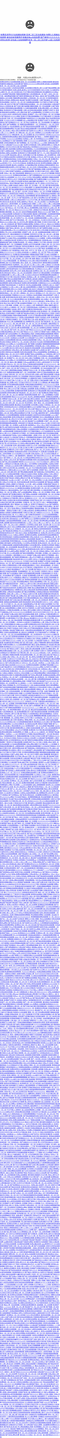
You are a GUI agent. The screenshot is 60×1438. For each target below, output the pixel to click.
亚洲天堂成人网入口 (46, 1116)
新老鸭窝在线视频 (42, 590)
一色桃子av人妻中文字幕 (26, 583)
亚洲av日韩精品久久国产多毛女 (45, 388)
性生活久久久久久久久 (14, 561)
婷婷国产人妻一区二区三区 (29, 551)
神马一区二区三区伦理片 (47, 945)
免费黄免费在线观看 (36, 1347)
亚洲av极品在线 (27, 271)
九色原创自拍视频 (17, 88)
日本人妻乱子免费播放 (32, 358)
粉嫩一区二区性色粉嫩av (44, 443)
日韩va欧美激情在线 (7, 216)
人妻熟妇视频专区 (37, 325)
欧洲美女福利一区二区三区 (40, 488)
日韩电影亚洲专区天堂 (29, 892)
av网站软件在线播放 (14, 592)
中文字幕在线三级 (16, 988)
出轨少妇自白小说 (35, 1382)
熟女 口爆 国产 (24, 902)
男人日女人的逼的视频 (13, 232)
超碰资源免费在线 (25, 366)
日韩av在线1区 (34, 537)
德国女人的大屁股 (6, 98)
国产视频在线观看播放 (13, 707)
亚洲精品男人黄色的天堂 (50, 376)
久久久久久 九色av (13, 1146)
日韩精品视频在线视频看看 (44, 334)
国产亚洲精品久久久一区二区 (15, 122)
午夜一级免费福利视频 (8, 96)
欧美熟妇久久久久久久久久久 (42, 147)
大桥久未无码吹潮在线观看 (32, 110)
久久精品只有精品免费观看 (33, 888)
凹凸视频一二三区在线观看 (22, 785)
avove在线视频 (53, 969)
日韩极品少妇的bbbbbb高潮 (47, 1416)
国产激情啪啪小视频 (20, 141)
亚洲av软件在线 (38, 846)
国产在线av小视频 (15, 1276)
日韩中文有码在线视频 (23, 1260)
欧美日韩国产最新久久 (29, 1201)
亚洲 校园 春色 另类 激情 (34, 527)
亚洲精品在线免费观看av (24, 149)
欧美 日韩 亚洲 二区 (7, 378)
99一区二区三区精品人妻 (26, 961)
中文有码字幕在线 (40, 1118)
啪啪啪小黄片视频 (34, 222)
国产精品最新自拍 (25, 831)
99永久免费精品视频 (25, 435)
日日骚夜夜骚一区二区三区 (17, 421)
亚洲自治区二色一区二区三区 (20, 301)
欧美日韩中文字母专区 (24, 957)
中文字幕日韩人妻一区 (24, 653)
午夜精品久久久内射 (35, 852)
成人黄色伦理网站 (19, 1333)
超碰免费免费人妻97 (7, 504)
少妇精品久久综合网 (17, 338)
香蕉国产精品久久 (53, 650)
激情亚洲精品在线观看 (50, 262)
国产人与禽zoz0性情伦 (26, 510)
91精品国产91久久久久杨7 (14, 145)
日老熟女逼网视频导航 (11, 689)
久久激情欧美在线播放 (40, 187)
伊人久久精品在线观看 (47, 801)
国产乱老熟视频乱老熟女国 (40, 1108)
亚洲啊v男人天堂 (13, 449)
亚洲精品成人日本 (49, 900)
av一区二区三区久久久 (47, 1191)
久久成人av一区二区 (22, 380)
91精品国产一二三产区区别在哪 (47, 870)
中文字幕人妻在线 (45, 242)
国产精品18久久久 (37, 1370)
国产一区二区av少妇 (11, 525)
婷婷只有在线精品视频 (50, 433)
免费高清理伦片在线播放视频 (20, 1069)
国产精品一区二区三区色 (27, 167)
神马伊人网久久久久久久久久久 (13, 701)
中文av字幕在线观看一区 (10, 260)
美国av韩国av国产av (40, 862)
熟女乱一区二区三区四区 (37, 201)
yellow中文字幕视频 (48, 173)
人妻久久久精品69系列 (18, 199)
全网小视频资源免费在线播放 (33, 291)
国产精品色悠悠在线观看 (31, 126)
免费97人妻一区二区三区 (40, 811)
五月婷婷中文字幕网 (17, 1101)
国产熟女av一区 (10, 208)
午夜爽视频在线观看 (48, 1162)
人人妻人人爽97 (47, 1390)
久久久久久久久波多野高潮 (37, 141)
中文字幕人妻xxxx (23, 208)
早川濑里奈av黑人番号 (52, 1370)
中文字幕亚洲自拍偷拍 (39, 468)
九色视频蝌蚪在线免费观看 (26, 843)
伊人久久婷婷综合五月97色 (22, 230)
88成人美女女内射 (28, 1288)
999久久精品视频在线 (46, 417)
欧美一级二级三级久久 (43, 791)
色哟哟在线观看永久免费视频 (28, 1067)
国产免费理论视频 (40, 179)
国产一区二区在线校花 (8, 1207)
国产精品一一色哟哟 (42, 136)
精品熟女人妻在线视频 (27, 539)
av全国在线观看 (8, 431)
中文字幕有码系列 (42, 1303)
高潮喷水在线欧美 (8, 1262)
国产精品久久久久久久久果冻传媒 (24, 1372)
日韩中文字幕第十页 (46, 980)
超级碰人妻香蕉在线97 (46, 279)
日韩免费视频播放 (29, 1114)
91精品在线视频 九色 (47, 1014)
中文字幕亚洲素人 (25, 760)
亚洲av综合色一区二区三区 (47, 543)
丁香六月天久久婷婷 (39, 760)
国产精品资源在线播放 (43, 941)
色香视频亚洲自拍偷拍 (34, 437)
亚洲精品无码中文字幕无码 (41, 336)
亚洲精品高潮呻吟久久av (49, 772)
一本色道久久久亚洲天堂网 (13, 466)
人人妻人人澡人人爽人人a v (35, 522)
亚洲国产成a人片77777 (46, 1278)
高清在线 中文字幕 (14, 439)
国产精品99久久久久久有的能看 (16, 1360)
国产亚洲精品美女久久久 (30, 864)
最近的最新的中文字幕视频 (19, 234)
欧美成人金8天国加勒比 (44, 1083)
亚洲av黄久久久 (20, 1262)
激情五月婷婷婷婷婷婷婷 (42, 529)
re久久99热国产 (23, 506)
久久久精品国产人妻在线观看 (32, 750)
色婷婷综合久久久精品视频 (35, 118)
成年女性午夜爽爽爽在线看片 (12, 1410)
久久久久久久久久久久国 (51, 175)
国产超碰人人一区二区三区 (13, 457)
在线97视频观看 (49, 691)
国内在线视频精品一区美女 (48, 713)
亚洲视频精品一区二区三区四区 (29, 571)
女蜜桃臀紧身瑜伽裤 (44, 679)
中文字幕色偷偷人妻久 (16, 262)
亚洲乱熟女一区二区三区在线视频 (21, 671)
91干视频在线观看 (52, 695)
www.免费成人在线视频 (37, 1004)
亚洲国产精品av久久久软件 (45, 407)
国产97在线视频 (32, 470)
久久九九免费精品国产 (37, 906)
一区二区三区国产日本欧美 (14, 919)
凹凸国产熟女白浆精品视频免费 (25, 128)
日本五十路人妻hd (44, 1201)
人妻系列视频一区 (14, 204)
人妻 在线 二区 (15, 1020)
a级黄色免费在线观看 (20, 1156)
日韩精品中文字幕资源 (8, 653)
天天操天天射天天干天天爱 (27, 382)
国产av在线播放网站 (35, 112)
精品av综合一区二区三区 (46, 978)
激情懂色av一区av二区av (36, 425)
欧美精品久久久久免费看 (44, 139)
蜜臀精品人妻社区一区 (14, 1006)
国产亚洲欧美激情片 (15, 494)
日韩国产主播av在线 (34, 555)
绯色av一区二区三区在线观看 (22, 273)
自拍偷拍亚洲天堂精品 (11, 642)
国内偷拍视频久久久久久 (13, 870)
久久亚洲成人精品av (17, 1368)
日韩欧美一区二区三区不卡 (32, 502)
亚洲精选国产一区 (31, 726)
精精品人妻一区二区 (43, 689)
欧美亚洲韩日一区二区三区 (35, 1333)
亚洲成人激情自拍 (50, 628)
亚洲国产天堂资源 (44, 561)
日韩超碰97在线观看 (46, 884)
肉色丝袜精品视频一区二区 (29, 655)
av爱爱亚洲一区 (9, 1319)
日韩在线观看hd (9, 1158)
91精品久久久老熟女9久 (36, 1217)
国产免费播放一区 (13, 124)
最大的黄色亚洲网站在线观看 (12, 516)
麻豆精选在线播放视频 (35, 789)
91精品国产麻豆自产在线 (31, 758)
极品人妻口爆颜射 (16, 362)
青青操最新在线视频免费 (42, 1386)
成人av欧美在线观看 (14, 1201)
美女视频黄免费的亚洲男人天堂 (27, 1028)
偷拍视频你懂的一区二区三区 (20, 709)
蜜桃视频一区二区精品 (11, 718)
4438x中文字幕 (10, 1179)
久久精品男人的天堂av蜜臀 (39, 563)
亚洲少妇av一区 (10, 1266)
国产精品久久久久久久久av (34, 636)
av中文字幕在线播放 (7, 730)
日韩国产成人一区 (45, 470)
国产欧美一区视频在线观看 (26, 1380)
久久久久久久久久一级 (51, 364)
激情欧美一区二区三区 (51, 1195)
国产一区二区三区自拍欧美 (47, 531)
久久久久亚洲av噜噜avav (18, 1209)
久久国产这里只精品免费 (43, 608)
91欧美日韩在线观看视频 (24, 1197)
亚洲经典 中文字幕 (35, 730)
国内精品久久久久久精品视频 (22, 187)
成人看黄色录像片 (14, 1343)
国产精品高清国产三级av (41, 998)
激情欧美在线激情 (26, 415)
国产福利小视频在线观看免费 (23, 1024)
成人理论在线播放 (13, 1366)
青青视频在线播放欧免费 (31, 620)
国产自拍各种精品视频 (8, 687)
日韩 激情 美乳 (12, 472)
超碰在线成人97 (17, 1114)
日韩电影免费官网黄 (50, 935)
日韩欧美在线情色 (34, 514)
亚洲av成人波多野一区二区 (40, 1185)
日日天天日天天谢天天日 (41, 612)
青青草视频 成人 (15, 541)
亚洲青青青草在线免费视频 (47, 535)
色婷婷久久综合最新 (20, 1012)
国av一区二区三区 (22, 766)
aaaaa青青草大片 (47, 1244)
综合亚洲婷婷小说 (16, 126)
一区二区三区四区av (38, 1362)
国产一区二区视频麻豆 (14, 244)
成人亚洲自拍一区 (41, 677)
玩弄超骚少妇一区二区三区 (26, 1213)
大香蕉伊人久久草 (52, 216)
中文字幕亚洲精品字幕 (37, 585)
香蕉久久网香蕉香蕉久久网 (11, 565)
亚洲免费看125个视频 (20, 732)
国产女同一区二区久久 (18, 329)
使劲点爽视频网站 (42, 896)
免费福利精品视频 (13, 372)
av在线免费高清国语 (28, 1150)
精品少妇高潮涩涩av (47, 1132)
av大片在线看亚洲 (46, 431)
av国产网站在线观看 (46, 374)
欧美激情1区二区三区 (46, 864)
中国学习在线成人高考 (42, 317)
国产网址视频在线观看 (25, 472)
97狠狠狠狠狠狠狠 (53, 996)
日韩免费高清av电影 (36, 577)
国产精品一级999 (38, 96)
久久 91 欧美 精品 (6, 697)
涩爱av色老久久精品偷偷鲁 (39, 380)
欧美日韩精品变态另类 (33, 189)
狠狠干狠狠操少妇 (52, 1280)
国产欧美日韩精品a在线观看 (39, 161)
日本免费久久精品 (37, 405)
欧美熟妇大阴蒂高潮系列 (46, 165)
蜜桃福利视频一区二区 (42, 508)
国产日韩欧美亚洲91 (52, 587)
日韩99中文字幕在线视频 (41, 273)
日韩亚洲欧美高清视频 (25, 179)
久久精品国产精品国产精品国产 (31, 1240)
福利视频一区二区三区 (22, 325)
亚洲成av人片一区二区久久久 (46, 293)
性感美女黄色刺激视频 (29, 283)
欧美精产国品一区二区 (36, 1406)
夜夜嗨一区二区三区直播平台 (42, 953)
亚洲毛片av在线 (7, 787)
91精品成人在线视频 (27, 388)
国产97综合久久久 (23, 368)
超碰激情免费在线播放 (10, 136)
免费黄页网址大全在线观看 (32, 476)
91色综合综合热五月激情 (8, 961)
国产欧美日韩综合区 (27, 795)
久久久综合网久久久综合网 (14, 411)
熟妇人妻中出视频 (29, 610)
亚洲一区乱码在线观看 (8, 774)
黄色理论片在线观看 (37, 482)
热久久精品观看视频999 (49, 399)
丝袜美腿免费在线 (49, 1018)
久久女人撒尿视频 (39, 1160)
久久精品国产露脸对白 (28, 1020)
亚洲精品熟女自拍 (34, 624)
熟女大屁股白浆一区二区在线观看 (38, 122)
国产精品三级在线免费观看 (41, 957)
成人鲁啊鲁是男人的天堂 (31, 321)
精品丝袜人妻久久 (16, 155)
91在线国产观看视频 (32, 417)
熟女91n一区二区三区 (14, 364)
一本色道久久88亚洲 (22, 622)
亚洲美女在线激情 (16, 1294)
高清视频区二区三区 (41, 1427)
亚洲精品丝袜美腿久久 (21, 175)
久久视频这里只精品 (34, 378)
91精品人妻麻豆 (33, 242)
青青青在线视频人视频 (38, 894)
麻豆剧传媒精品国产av (43, 195)
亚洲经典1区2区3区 (33, 163)
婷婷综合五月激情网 (12, 352)
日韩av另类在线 (10, 890)
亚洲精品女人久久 (31, 498)
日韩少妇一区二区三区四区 (47, 764)
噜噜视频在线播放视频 (47, 752)
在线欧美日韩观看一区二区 (32, 959)
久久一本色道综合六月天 (49, 1203)
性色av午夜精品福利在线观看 (33, 364)
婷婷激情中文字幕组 (25, 734)
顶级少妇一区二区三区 (26, 132)
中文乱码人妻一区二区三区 (45, 1114)
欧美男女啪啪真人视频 (48, 163)
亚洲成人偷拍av (43, 474)
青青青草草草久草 (32, 228)
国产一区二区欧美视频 (42, 1232)
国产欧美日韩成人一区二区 (48, 693)
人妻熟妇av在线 (54, 151)
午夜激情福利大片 (47, 573)
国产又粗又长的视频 (45, 604)
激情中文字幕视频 (47, 555)
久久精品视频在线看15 (33, 1162)
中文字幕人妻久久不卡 (30, 980)
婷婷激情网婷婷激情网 (37, 1089)
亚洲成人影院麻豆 (19, 860)
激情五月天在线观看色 (22, 866)
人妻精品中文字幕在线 (40, 210)
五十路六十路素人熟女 (44, 742)
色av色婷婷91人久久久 (32, 193)
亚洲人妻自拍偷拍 (19, 445)
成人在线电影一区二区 (23, 468)
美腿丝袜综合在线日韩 (23, 1211)
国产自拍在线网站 (11, 334)
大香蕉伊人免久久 (48, 285)
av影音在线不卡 (46, 362)
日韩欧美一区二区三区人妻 (24, 529)
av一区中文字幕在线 (30, 1124)
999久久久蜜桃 (44, 646)
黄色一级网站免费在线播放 (19, 1034)
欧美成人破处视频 (29, 181)
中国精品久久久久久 (19, 295)
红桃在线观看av (43, 464)
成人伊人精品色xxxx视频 (22, 787)
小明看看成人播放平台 (21, 577)
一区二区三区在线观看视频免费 (49, 498)
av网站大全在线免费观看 (8, 854)
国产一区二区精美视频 (28, 372)
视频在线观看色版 (22, 94)
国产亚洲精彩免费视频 (14, 809)
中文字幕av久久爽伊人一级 (47, 994)
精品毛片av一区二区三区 (33, 486)
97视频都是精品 (41, 1364)
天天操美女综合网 (31, 724)
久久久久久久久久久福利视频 (18, 898)
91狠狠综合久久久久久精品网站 (49, 283)
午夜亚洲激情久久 (11, 1067)
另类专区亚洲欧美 (28, 246)
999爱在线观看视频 (26, 1081)
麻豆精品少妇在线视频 (22, 405)
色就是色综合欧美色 (9, 587)
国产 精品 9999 (21, 984)
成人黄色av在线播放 (36, 657)
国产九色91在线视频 (29, 1171)
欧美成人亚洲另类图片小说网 (10, 313)
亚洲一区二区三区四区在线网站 (49, 250)
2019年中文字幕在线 (20, 1132)
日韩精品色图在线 (42, 592)
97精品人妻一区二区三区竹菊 (27, 1278)
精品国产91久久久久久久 (47, 681)
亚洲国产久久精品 (6, 238)
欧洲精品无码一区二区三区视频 (16, 778)
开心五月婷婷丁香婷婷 (51, 1290)
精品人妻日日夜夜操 (19, 130)
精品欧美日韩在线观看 (32, 348)
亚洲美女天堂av (22, 240)
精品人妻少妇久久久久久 (38, 992)
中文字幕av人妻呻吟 (36, 990)
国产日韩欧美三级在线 (30, 279)
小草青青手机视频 (8, 1248)
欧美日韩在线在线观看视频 (24, 1282)
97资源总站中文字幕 (20, 803)
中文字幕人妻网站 (25, 1290)
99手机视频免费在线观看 (15, 384)
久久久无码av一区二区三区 (41, 831)
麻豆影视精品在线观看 (21, 805)
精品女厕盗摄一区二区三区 (11, 783)
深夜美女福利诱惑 (14, 1045)
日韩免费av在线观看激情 (47, 1181)
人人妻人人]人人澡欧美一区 (38, 732)
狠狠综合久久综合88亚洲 (37, 687)
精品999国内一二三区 (27, 1146)
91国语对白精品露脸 (17, 821)
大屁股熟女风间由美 (52, 1406)
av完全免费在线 (5, 350)
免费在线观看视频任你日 (33, 1351)
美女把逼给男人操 (31, 183)
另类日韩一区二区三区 (16, 374)
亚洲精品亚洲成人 (34, 1360)
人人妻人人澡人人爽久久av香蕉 (48, 1020)
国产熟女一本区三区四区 (20, 817)
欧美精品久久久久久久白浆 (33, 496)
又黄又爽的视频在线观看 (20, 1347)
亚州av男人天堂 (15, 271)
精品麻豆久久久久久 (46, 319)
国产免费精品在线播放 (29, 978)
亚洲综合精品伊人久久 (8, 876)
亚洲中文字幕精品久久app (40, 504)
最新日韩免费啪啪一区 (38, 616)
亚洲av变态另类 (31, 921)
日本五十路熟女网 (41, 246)
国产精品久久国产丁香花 (15, 648)
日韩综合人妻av (46, 669)
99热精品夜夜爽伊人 (29, 565)
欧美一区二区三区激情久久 (11, 356)
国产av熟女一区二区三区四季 (23, 1193)
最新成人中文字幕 (47, 1410)
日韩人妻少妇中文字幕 (8, 104)
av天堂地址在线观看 (9, 1244)
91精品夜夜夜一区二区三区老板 (15, 386)
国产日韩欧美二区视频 (19, 1203)
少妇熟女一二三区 (44, 663)
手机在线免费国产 (49, 1382)
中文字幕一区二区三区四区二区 (13, 258)
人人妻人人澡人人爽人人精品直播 (48, 204)
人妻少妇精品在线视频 (37, 685)
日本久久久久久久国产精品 (35, 248)
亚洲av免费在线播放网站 (11, 661)
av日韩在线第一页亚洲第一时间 (18, 1049)
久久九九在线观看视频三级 (43, 1024)
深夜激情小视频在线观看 (50, 177)
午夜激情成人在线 (18, 250)
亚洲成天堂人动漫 (38, 366)
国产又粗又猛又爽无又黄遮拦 (30, 399)
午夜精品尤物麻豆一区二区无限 (16, 319)
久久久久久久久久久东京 (10, 1160)
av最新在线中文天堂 (33, 949)
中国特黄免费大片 (52, 614)
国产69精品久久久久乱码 (28, 1142)
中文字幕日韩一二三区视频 (47, 744)
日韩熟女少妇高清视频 (34, 295)
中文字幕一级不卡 (23, 1321)
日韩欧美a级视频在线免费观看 (10, 971)
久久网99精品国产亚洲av (8, 435)
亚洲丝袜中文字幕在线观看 (27, 153)
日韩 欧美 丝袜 (37, 1290)
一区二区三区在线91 (24, 1329)
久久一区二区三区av (40, 303)
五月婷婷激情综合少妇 (16, 740)
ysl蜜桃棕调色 (19, 746)
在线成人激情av (18, 185)
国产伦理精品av (13, 795)
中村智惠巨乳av (54, 149)
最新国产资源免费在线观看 (27, 394)
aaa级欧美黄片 (9, 1242)
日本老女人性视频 (40, 996)
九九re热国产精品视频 (46, 726)
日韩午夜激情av (18, 720)
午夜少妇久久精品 (21, 533)
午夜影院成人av (38, 951)
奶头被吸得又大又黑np (50, 92)
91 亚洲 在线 (32, 982)
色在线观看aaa (31, 860)
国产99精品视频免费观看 (13, 598)
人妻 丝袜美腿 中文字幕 (10, 1167)
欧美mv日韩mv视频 (47, 1360)
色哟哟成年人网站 (42, 305)
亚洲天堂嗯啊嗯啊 (34, 1345)
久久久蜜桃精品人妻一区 (48, 537)
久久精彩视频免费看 (30, 108)
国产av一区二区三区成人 (42, 449)
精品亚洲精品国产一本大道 (42, 734)
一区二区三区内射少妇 (19, 409)
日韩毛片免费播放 (51, 1248)
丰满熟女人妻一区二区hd (44, 933)
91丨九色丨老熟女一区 (8, 1028)
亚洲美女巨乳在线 (6, 206)
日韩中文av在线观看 (7, 177)
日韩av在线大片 (41, 1199)
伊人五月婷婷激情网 (20, 935)
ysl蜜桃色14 (38, 1282)
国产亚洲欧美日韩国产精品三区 (34, 809)
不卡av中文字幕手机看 (18, 1099)
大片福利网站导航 (31, 165)
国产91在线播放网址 (33, 1095)
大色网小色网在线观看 (23, 1335)
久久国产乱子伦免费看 (28, 967)
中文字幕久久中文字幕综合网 (18, 1047)
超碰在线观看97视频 (9, 811)
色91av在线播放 (45, 919)
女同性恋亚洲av (41, 466)
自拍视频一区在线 (50, 915)
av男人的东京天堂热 (24, 953)
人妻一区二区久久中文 (50, 850)
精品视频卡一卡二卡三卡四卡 (46, 181)
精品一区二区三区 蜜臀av (8, 492)
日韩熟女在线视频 (10, 1329)
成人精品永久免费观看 (26, 632)
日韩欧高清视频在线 (33, 1140)
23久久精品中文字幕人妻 (51, 500)
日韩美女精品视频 (35, 433)
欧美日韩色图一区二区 (49, 813)
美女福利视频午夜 (47, 797)
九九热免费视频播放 (41, 149)
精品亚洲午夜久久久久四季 (27, 547)
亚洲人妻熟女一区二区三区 (16, 1075)
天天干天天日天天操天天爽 (48, 931)
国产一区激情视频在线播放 (24, 677)
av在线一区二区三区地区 (30, 520)
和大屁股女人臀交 (14, 750)
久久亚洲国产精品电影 (8, 94)
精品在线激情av (46, 1207)
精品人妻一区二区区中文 (30, 659)
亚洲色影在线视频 (17, 636)
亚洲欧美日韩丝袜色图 (34, 309)
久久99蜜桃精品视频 (27, 1238)
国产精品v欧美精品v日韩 (20, 837)
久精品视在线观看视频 (33, 746)
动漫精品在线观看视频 (21, 537)
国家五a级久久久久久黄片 (17, 470)
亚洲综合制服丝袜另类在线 (47, 594)
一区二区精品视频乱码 (8, 624)
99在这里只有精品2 (19, 277)
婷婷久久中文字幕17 (27, 718)
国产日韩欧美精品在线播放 (25, 104)
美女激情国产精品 (21, 1173)
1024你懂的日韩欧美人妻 (33, 88)
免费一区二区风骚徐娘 (8, 1175)
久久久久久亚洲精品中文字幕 (20, 169)
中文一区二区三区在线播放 (22, 206)
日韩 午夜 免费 (30, 258)
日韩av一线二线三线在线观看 (14, 173)
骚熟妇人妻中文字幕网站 (21, 697)
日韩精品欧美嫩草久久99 (27, 407)
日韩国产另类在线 (6, 1024)
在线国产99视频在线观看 (13, 512)
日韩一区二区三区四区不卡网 (23, 650)
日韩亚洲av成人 (47, 240)
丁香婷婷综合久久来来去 (28, 1051)
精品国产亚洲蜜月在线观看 (29, 100)
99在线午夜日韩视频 (20, 931)
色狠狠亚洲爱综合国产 (31, 1294)
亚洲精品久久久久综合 (49, 984)
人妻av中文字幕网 (34, 557)
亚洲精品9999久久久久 (21, 990)
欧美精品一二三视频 (35, 1152)
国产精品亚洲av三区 (26, 197)
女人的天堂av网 (22, 222)
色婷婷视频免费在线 (50, 955)
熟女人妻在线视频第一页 (44, 565)
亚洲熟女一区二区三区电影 (19, 780)
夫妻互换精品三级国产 (50, 476)
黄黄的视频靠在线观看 (10, 1010)
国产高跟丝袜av (39, 472)
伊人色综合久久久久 (51, 291)
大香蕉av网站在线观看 (16, 880)
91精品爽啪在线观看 (7, 819)
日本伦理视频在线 (19, 667)
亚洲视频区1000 (51, 248)
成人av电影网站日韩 (30, 120)
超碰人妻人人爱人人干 (14, 594)
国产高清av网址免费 (35, 675)
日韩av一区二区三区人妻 (41, 159)
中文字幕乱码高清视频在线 (32, 92)
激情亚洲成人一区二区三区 (9, 293)
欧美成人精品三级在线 (44, 1138)
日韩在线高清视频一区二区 (9, 992)
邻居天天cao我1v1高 (50, 208)
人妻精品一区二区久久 (27, 293)
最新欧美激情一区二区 (37, 837)
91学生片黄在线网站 (34, 177)
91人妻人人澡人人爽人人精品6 (40, 264)
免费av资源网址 (52, 1368)
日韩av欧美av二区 (37, 453)
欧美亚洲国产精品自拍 (13, 896)
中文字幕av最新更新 (38, 413)
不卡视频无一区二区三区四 (19, 585)
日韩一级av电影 (48, 411)
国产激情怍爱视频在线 (24, 96)
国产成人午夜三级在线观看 (9, 616)
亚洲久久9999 (5, 496)
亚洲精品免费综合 (41, 510)
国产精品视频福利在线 (8, 429)
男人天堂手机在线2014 (21, 685)
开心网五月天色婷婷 (15, 181)
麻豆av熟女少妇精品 (29, 439)
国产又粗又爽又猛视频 (21, 106)
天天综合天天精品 (10, 738)
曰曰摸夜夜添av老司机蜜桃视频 (27, 360)
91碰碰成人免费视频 (44, 1357)
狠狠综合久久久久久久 (32, 173)
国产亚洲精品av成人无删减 (35, 699)
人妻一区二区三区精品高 (39, 600)
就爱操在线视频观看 (11, 602)
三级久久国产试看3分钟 (39, 882)
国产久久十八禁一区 (31, 1236)
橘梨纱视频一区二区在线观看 (40, 106)
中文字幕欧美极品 (33, 431)
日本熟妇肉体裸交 (48, 378)
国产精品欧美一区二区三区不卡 (27, 392)
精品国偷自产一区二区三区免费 (22, 569)
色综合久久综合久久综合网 (26, 738)
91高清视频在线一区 (36, 94)
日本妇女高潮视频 (20, 378)
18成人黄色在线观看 (49, 1215)
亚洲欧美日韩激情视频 (21, 254)
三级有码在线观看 (11, 226)
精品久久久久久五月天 (19, 397)
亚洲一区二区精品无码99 (33, 262)
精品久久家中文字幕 (30, 594)
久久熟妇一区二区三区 (52, 636)
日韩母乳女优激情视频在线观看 (40, 1422)
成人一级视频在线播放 (50, 502)
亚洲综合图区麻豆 (6, 732)
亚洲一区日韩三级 (45, 525)
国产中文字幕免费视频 (20, 1164)
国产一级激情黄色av (41, 1229)
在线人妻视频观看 (38, 785)
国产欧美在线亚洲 (14, 1270)
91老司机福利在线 (11, 269)
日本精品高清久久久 (46, 1053)
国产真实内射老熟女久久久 (18, 1093)
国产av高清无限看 (36, 780)
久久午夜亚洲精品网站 (38, 673)
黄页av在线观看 (30, 1254)
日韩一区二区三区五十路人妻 (38, 756)
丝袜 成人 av (14, 1252)
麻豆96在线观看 (41, 260)
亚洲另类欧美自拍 (12, 297)
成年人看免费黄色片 (49, 1355)
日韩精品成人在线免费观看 (25, 195)
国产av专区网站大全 (41, 197)
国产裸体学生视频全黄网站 (24, 224)
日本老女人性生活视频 (21, 673)
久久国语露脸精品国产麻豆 (25, 644)
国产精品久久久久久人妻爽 (43, 569)
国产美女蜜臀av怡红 (52, 96)
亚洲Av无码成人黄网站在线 (9, 100)
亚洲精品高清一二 (31, 827)
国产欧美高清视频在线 (37, 1321)
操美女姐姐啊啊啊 (47, 1140)
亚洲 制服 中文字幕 (29, 155)
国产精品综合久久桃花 (46, 313)
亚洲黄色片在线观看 (41, 1242)
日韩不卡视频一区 (53, 858)
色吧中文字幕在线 (45, 1187)
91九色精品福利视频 (12, 474)
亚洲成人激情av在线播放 (8, 153)
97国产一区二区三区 (51, 421)
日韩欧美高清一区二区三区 (42, 567)
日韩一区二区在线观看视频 (16, 118)
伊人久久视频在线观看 (16, 963)
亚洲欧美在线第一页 (20, 242)
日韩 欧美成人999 (18, 1043)
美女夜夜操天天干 (22, 1250)
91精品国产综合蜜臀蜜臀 (44, 289)
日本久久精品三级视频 (45, 419)
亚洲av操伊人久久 (6, 577)
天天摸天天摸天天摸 (30, 561)
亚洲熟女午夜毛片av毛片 (8, 179)
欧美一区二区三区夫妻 (49, 189)
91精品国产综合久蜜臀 (34, 1425)
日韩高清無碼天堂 (10, 143)
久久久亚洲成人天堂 (14, 1199)
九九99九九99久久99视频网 (13, 120)
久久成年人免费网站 (35, 1353)
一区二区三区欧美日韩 (48, 1110)
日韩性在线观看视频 (11, 632)
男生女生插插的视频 (14, 279)
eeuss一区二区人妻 (21, 937)
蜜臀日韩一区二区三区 (16, 1254)
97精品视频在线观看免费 (20, 311)
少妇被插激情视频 (53, 214)
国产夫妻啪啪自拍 (35, 175)
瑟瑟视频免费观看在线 (51, 342)
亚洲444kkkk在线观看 (48, 193)
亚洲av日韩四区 (12, 1396)
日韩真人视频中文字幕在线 (11, 246)
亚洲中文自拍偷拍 (10, 441)
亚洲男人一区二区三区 (47, 703)
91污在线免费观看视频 (18, 744)
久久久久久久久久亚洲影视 (22, 612)
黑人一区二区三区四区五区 (17, 1091)
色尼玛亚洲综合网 (23, 482)
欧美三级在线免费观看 (28, 689)
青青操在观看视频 (31, 579)
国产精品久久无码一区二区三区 (11, 791)
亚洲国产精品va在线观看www (35, 354)
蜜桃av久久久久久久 (7, 252)
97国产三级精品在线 (7, 151)
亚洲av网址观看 (43, 108)
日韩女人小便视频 (34, 1203)
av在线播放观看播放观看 (21, 1370)
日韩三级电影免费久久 (45, 145)
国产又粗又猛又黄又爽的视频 (38, 596)
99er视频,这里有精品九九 (26, 1303)
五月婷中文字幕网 (50, 667)
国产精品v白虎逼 (39, 1158)
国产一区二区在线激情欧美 (50, 728)
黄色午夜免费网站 (36, 581)
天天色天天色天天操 (12, 147)
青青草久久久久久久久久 (27, 462)
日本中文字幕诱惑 (28, 608)
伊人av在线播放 (46, 620)
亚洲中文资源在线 (30, 145)
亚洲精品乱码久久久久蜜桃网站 (30, 856)
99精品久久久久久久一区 (44, 512)
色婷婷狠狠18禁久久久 (10, 289)
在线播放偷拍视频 (32, 102)
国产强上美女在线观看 (10, 462)
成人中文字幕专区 (38, 134)
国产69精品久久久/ (52, 427)
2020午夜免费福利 (49, 486)
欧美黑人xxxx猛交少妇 (48, 1043)
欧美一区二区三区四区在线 (27, 1433)
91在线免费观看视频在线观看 (18, 266)
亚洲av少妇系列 (12, 904)
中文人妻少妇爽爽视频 (14, 321)
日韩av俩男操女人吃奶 (31, 939)
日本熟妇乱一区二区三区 (43, 718)
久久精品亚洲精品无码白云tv (33, 457)
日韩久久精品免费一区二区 (11, 1337)
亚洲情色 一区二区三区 (21, 264)
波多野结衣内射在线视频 (41, 415)
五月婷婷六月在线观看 (35, 1169)
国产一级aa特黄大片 (35, 1258)
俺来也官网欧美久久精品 (8, 1303)
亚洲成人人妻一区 (29, 139)
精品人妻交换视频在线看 (28, 1431)
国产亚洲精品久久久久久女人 (41, 478)
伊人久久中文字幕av (9, 953)
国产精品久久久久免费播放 (37, 1077)
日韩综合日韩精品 (35, 376)
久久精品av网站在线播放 (26, 443)
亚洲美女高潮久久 (13, 1223)
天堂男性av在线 (32, 525)
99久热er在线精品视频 (33, 285)
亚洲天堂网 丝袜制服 (27, 1079)
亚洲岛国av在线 (34, 311)
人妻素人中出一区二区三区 (44, 297)
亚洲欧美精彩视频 (28, 783)
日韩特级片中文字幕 (29, 1177)
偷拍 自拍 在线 (44, 655)
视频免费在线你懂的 (20, 98)
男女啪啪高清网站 (37, 915)
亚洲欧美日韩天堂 (18, 606)
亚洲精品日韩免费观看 (45, 904)
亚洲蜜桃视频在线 (34, 240)
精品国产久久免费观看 (35, 421)
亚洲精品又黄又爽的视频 (25, 1104)
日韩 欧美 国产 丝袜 (30, 419)
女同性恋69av (52, 1396)
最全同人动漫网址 (18, 165)
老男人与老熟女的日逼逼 (27, 1313)
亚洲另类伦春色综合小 (47, 1067)
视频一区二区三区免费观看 (17, 1169)
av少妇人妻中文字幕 (49, 309)
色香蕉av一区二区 (8, 677)
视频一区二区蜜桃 (11, 425)
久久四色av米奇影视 (21, 252)
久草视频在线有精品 (9, 159)
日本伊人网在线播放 (32, 1189)
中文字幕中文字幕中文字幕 (48, 102)
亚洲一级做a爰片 (17, 1215)
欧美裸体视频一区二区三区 (29, 327)
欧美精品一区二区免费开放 (46, 155)
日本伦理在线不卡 (34, 451)
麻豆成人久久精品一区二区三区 (31, 1435)
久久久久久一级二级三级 (12, 323)
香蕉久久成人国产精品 (10, 1053)
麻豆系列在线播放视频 (38, 709)
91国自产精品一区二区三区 (19, 929)
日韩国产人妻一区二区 (29, 232)
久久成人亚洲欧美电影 (30, 541)
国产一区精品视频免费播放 (41, 886)
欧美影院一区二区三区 (16, 813)
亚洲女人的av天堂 (10, 460)
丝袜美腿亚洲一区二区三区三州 (35, 1368)
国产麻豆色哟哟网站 (27, 553)
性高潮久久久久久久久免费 (45, 988)
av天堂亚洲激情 (49, 1292)
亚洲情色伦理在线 (41, 1008)
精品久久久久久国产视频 (46, 212)
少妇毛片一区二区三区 (18, 102)
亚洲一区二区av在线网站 (33, 480)
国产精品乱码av (25, 147)
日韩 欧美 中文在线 (36, 342)
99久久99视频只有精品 (50, 1152)
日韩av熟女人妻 (16, 350)
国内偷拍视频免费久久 (18, 728)
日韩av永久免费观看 (14, 1177)
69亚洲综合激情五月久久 (36, 695)
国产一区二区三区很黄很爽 (33, 908)
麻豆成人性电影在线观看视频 (26, 340)
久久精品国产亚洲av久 (17, 437)
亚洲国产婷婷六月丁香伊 (10, 1264)
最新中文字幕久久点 (7, 529)
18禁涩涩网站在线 (18, 748)
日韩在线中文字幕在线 (25, 423)
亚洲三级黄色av (22, 201)
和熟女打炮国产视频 (45, 724)
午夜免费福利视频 (31, 945)
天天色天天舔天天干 (25, 846)
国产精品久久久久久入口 (34, 329)
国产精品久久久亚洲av (50, 872)
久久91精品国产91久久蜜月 (34, 338)
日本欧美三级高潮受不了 (31, 1106)
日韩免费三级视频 (22, 1004)
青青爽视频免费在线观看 (48, 275)
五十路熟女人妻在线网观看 (25, 1085)
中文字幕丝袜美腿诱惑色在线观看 (31, 1195)
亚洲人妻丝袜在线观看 (47, 913)
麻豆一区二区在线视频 (45, 403)
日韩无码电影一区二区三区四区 (16, 1345)
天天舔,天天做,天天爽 (25, 447)
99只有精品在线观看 (39, 1225)
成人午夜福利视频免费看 (24, 774)
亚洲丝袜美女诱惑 (20, 431)
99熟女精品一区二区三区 (34, 1205)
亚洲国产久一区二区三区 (15, 358)
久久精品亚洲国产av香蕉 (49, 490)
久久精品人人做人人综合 (42, 774)
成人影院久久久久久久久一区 (12, 764)
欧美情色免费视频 (22, 500)
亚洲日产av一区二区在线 (24, 218)
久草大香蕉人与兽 (21, 1408)
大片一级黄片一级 (6, 1372)
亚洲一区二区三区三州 (43, 1252)
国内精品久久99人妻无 (28, 260)
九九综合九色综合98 (32, 275)
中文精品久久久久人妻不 (43, 269)
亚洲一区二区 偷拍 (31, 185)
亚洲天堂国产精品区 (7, 478)
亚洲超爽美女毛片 (30, 1388)
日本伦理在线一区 (26, 1160)
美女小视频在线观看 (46, 598)
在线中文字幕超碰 (41, 783)
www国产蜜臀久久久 (25, 518)
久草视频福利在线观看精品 (46, 860)
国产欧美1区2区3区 (14, 923)
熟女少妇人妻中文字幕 (11, 303)
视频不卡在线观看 (35, 1034)
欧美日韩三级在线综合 (10, 518)
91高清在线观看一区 (16, 691)
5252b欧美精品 (10, 618)
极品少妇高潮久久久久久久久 (15, 665)
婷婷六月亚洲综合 (6, 860)
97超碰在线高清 (37, 683)
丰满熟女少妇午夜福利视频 (9, 366)
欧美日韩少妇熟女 (43, 1388)
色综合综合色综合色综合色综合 (13, 1402)
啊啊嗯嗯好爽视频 (40, 715)
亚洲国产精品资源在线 (8, 285)
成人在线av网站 (32, 1262)
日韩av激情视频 (42, 1433)
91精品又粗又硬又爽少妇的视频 (11, 502)
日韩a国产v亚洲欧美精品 (26, 1016)
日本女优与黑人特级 (32, 374)
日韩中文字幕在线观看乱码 (40, 256)
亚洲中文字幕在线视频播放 (30, 116)
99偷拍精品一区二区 (20, 1154)
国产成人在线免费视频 (30, 1276)
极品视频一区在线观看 (14, 476)
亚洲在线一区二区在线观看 (38, 1047)
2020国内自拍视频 (23, 1244)
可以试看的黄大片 (13, 1036)
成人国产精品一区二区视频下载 (22, 823)
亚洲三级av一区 (39, 1193)
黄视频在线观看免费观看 (14, 888)
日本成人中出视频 (36, 506)
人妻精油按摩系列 (21, 819)
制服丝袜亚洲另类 (11, 583)
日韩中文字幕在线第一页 (44, 610)
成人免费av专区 (12, 382)
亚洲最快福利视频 (21, 390)
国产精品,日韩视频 (6, 685)
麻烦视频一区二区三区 (13, 212)
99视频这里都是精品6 (23, 336)
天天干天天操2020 (42, 462)
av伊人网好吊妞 (21, 112)
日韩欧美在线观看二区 (14, 610)
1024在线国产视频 (36, 890)
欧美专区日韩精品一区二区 (35, 386)
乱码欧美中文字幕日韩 (13, 978)
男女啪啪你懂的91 (23, 581)
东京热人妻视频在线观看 (36, 397)
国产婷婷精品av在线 (7, 872)
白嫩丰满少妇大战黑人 (24, 1274)
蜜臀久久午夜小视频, (32, 919)
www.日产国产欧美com (24, 998)
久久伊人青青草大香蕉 (29, 356)
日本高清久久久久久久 (26, 1010)
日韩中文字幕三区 (29, 512)
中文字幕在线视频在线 (26, 269)
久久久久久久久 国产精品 (33, 411)
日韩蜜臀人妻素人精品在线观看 (25, 1364)
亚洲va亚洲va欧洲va (20, 90)
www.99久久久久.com (12, 967)
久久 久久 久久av (20, 177)
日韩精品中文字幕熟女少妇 (25, 638)
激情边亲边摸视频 (52, 642)
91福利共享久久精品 (7, 852)
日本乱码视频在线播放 (24, 159)
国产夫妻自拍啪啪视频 (36, 266)
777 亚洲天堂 (20, 285)
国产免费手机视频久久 (8, 644)
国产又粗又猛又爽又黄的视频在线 (34, 1006)
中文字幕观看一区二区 (16, 827)
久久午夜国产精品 (48, 1000)
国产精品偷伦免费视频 (24, 460)
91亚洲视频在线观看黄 (52, 338)
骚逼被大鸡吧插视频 (39, 214)
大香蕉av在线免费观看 (26, 317)
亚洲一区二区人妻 (18, 1307)
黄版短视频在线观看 (20, 315)
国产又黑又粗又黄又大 (13, 663)
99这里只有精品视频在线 (33, 1128)
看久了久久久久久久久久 (12, 892)
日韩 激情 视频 (42, 1374)
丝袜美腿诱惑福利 (26, 661)
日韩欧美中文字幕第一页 (20, 433)
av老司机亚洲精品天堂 (45, 807)
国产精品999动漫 (14, 1187)
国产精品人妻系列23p (32, 1272)
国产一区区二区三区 (51, 94)
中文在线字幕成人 (21, 797)
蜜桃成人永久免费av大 (7, 344)
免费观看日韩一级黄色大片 (29, 1036)
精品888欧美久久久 (18, 726)
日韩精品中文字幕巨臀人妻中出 (13, 498)
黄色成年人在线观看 (25, 226)
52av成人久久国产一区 (16, 480)
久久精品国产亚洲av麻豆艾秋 (18, 762)
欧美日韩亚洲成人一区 (16, 1126)
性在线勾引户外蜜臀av (46, 1028)
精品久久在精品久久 (43, 843)
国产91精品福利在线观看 (20, 563)
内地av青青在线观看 (34, 984)
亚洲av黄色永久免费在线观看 (36, 770)
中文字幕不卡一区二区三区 (13, 604)
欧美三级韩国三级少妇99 (27, 289)
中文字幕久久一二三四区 (38, 143)
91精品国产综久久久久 (45, 921)
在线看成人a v (11, 1134)
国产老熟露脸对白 (11, 947)
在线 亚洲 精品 (48, 1034)
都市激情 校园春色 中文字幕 (33, 691)
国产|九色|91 (30, 943)
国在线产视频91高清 (17, 630)
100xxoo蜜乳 (20, 945)
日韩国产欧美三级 (35, 500)
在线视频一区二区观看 (44, 1305)
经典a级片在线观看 (47, 451)
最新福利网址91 (33, 931)
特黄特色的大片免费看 (22, 976)
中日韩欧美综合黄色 (43, 1213)
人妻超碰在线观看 (47, 1209)
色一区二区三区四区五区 (13, 92)
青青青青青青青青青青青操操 (26, 815)
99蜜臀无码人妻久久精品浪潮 (25, 590)
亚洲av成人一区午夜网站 (28, 464)
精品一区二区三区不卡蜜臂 (14, 354)
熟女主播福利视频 (38, 587)
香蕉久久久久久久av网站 (34, 667)
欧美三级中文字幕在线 (26, 297)
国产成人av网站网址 (36, 898)
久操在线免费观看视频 (13, 520)
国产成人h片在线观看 (34, 833)
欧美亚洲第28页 (43, 626)
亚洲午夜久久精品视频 (37, 766)
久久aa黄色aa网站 (13, 551)
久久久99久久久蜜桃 (50, 634)
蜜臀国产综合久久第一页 (31, 370)
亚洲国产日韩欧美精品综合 (31, 1087)
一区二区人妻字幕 (44, 185)
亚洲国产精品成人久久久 (20, 281)
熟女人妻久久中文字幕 (11, 388)
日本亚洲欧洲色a (35, 545)
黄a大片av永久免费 (45, 1236)
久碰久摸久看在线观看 (32, 648)
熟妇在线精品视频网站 (49, 199)
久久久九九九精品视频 (39, 1211)
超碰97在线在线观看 (33, 728)
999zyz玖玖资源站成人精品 (47, 579)
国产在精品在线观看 (15, 1116)
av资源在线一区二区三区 (36, 98)
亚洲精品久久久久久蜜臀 (24, 1229)
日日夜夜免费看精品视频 (30, 752)
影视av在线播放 (17, 1002)
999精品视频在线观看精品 (34, 384)
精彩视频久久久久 (6, 535)
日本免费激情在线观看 (32, 813)
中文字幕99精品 (45, 116)
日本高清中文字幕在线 (38, 1112)
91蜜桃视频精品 (5, 1124)
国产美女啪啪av (52, 1173)
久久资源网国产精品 (9, 1278)
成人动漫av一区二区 (48, 299)
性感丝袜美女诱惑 (21, 451)
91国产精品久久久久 (52, 846)
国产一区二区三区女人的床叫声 (22, 1386)
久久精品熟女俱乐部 (9, 240)
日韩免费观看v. (30, 880)
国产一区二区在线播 (43, 1177)
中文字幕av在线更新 (18, 850)
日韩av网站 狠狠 (31, 744)
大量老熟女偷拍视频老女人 (41, 206)
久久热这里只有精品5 (48, 746)
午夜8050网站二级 (49, 506)
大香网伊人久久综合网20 (43, 132)
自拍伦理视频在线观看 (29, 212)
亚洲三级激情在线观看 (8, 1128)
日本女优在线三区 (34, 669)
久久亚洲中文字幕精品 (11, 793)
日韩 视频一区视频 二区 (13, 305)
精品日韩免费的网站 (7, 925)
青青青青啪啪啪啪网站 (22, 1108)
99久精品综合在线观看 (13, 1150)
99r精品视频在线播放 (44, 971)
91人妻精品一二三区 (25, 683)
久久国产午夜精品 (46, 1376)
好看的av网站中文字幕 (22, 478)
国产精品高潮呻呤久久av (34, 900)
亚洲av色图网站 (46, 370)
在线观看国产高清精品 (10, 1313)
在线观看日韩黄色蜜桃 (8, 392)
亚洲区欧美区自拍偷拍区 (23, 886)
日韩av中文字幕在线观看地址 (33, 628)
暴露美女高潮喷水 (10, 1268)
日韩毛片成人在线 (47, 929)
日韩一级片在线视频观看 (29, 986)
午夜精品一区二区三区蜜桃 (27, 904)
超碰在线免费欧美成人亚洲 (9, 1376)
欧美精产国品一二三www (8, 933)
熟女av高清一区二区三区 (18, 1353)
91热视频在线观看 (39, 768)
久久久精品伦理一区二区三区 (25, 941)
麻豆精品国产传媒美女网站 (23, 1242)
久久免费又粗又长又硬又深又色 (13, 348)
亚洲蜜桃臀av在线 (36, 208)
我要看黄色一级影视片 (25, 455)
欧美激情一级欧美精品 (49, 323)
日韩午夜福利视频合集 (8, 1197)
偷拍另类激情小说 (8, 1335)
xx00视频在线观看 (28, 171)
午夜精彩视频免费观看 (50, 1353)
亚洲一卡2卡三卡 (13, 197)
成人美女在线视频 (49, 908)
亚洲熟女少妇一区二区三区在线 (44, 271)
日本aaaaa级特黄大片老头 (32, 362)
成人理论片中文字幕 (15, 419)
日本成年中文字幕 (14, 1087)
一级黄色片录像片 (11, 510)
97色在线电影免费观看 (45, 128)
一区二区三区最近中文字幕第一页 (41, 1144)
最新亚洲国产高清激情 (38, 1327)
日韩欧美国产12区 (10, 835)
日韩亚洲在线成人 (32, 307)
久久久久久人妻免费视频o (23, 1136)
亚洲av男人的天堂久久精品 (50, 533)
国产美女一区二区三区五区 (49, 236)
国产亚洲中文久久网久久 (34, 130)
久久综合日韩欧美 (50, 453)
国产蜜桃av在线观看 (30, 494)
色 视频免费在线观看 (20, 675)
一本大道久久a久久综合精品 (49, 939)
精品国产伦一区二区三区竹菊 (46, 539)
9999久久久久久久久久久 (21, 917)
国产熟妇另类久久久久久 (42, 455)
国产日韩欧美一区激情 (19, 575)
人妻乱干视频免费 (39, 642)
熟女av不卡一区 (20, 1030)
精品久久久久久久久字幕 (23, 210)
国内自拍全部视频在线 (18, 522)
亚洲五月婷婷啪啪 (50, 577)
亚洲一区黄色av (40, 614)
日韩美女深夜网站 (22, 1382)
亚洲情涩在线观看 (32, 665)
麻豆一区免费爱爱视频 (50, 817)
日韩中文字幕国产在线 (42, 332)
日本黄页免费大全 (6, 1032)
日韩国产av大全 (5, 874)
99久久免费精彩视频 (24, 441)
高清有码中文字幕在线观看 (13, 110)
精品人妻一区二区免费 (22, 1292)
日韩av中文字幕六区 (9, 482)
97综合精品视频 (53, 1039)
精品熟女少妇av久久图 (41, 423)
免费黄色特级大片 (29, 466)
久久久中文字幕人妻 (33, 199)
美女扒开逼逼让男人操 (44, 825)
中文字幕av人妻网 (6, 185)
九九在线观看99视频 (9, 1008)
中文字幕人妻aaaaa (22, 618)
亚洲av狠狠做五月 (42, 644)
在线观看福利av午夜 (30, 604)
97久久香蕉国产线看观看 (21, 882)
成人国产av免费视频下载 (34, 705)
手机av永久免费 (52, 252)
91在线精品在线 (21, 344)
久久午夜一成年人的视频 (33, 484)
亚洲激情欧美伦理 (34, 1000)
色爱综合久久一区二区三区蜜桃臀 (11, 1191)
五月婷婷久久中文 (48, 112)
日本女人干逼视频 (38, 559)
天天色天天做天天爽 (7, 695)
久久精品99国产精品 (24, 811)
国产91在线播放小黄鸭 (14, 573)
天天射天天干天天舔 (14, 659)
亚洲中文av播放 (46, 648)
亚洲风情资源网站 (34, 299)
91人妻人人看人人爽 (17, 275)
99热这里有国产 (48, 295)
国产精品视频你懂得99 (16, 189)
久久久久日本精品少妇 (18, 236)
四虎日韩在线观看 (26, 352)
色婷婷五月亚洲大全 (19, 841)
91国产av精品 (14, 754)
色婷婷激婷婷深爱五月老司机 (36, 1341)
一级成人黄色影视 (38, 1248)
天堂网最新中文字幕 (43, 835)
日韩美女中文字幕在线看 (51, 852)
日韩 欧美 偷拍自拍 (50, 130)
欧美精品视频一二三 (11, 506)
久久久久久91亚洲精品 (14, 139)
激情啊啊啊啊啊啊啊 (20, 1077)
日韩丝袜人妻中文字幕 (11, 713)
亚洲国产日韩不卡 (49, 110)
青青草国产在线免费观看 (44, 1079)
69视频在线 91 (24, 992)
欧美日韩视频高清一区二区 (46, 982)
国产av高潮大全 (41, 350)
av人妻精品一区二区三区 (37, 252)
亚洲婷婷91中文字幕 (23, 157)
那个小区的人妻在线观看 (49, 575)
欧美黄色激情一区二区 (43, 1016)
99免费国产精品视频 (46, 665)
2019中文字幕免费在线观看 (37, 315)
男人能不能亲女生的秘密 (10, 427)
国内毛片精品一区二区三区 (27, 626)
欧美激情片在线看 (29, 350)
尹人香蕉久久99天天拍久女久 (48, 183)
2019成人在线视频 (50, 254)
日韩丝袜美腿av (42, 167)
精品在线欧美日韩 (49, 803)
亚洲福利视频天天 (34, 533)
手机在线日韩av (20, 1297)
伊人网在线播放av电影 (26, 334)
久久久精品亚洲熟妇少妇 (17, 248)
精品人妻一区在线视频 (18, 921)
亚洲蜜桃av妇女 (33, 703)
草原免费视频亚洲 (6, 1258)
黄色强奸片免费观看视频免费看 (26, 1097)
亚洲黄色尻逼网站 (31, 535)
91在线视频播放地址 (7, 590)
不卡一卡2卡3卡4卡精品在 (17, 163)
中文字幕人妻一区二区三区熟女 (42, 1183)
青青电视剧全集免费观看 (13, 108)
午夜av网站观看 (12, 1400)
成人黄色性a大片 (42, 1150)
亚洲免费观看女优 (23, 711)
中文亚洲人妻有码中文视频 (15, 1189)
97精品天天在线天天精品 (28, 474)
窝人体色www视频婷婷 (33, 1101)
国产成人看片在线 (26, 642)
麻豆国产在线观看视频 (38, 858)
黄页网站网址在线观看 (47, 520)
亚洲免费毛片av (24, 616)
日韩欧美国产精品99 (50, 484)
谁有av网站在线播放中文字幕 (20, 413)
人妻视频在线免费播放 (11, 1431)
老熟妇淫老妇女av (11, 317)
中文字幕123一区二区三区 (9, 831)
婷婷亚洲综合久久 (6, 254)
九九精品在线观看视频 (38, 976)
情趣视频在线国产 (22, 687)
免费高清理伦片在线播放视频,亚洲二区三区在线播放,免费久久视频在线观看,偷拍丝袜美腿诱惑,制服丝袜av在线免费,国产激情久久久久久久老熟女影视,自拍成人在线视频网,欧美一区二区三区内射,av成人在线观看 (29, 84)
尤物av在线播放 (21, 429)
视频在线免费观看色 (27, 124)
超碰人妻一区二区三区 (47, 707)
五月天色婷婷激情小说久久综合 (38, 90)
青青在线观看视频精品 (8, 1073)
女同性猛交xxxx (36, 872)
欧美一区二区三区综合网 (41, 1274)
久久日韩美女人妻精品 (45, 356)
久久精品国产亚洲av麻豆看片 (18, 161)
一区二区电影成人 (41, 124)
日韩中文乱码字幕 (8, 468)
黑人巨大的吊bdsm (11, 443)
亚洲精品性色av (34, 839)
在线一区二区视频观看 (48, 126)
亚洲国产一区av (33, 114)
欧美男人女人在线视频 (20, 376)
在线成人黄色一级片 (19, 309)
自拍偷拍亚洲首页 (6, 264)
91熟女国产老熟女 (24, 947)
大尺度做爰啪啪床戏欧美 (24, 722)
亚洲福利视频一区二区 (8, 218)
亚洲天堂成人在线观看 (22, 872)
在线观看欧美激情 (6, 1370)
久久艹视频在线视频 (33, 1120)
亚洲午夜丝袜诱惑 (24, 602)
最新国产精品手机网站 (41, 661)
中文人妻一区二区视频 (26, 1061)
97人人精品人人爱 (28, 305)
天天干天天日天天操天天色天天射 (46, 974)
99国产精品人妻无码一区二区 (15, 228)
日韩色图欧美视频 (44, 445)
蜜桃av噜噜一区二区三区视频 (35, 720)
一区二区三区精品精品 (43, 104)
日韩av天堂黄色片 (31, 965)
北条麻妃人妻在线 (34, 1209)
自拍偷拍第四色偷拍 (53, 1223)
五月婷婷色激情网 (32, 927)
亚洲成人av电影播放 (51, 1071)
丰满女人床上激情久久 (32, 1331)
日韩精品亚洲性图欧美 (28, 1305)
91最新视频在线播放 (15, 370)
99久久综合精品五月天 (8, 638)
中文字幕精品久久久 (17, 1122)
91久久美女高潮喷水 (33, 1315)
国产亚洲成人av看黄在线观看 (15, 770)
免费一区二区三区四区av (27, 911)
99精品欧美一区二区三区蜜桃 (22, 134)
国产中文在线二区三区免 (10, 346)
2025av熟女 (47, 888)
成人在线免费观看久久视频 (32, 287)
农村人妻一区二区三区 (10, 394)
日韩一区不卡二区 (31, 250)
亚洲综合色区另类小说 (40, 151)
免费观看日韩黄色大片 (14, 939)
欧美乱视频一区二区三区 (18, 982)
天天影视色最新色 (6, 90)
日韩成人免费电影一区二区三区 (46, 638)
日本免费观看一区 (36, 368)
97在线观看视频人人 (14, 825)
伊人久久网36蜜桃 (13, 553)
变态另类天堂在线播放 (22, 216)
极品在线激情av (13, 490)
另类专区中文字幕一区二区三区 (41, 234)
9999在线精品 (48, 368)
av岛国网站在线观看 (9, 1213)
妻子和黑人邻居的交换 (8, 500)
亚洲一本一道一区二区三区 (31, 323)
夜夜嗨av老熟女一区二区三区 (42, 947)
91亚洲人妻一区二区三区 (24, 1118)
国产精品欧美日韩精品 (42, 401)
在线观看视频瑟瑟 (39, 427)
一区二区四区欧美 (35, 634)
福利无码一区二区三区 (14, 291)
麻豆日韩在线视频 (53, 390)
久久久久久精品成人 (38, 301)
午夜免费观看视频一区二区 (17, 1217)
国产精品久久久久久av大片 (43, 823)
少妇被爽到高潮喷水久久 (43, 795)
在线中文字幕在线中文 (49, 1345)
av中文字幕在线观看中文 (23, 768)
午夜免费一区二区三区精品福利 (11, 1355)
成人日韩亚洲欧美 (47, 557)
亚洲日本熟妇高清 (14, 283)
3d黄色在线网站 (37, 1329)
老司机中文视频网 (22, 1073)
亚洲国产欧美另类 (23, 890)
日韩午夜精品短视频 (53, 837)
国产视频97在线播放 (23, 256)
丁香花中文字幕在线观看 (23, 151)
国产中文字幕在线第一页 (18, 220)
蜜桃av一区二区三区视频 (42, 191)
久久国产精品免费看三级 (50, 88)
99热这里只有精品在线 (16, 1055)
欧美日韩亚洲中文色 (39, 602)
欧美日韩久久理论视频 (40, 230)
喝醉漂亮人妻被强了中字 (36, 1093)
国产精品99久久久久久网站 (10, 116)
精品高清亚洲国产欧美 (50, 1126)
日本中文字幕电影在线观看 (17, 1234)
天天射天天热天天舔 (48, 220)
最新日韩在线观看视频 (26, 136)
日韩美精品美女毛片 (11, 407)
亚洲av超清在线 (31, 1398)
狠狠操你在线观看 (39, 226)
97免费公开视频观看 (34, 1130)
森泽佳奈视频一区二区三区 (50, 1315)
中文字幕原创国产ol (41, 632)
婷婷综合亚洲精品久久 (11, 1083)
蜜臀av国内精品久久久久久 (9, 848)
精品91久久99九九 (16, 980)
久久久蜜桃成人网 (44, 382)
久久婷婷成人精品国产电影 (34, 1402)
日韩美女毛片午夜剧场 (49, 1095)
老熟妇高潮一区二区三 (18, 1014)
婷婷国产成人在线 (12, 829)
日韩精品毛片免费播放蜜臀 (38, 1414)
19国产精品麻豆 (44, 100)
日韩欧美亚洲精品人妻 (8, 332)
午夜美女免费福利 (38, 1335)
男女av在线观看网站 (20, 238)
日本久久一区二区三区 (29, 663)
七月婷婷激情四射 (35, 817)
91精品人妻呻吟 (18, 535)
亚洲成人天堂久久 (37, 157)
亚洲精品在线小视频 (29, 204)
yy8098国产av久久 (28, 791)
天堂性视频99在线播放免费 (26, 1039)
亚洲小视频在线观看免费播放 (20, 915)
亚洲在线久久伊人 (26, 427)
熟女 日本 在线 (33, 319)
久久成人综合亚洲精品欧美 (37, 878)
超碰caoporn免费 (22, 624)
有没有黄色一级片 (31, 403)
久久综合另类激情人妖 (16, 579)
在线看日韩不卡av (29, 742)
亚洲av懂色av (16, 508)
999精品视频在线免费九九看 (30, 772)
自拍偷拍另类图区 (26, 303)
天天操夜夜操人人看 (37, 622)
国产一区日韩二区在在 (25, 191)
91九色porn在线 (5, 88)
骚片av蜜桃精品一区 (51, 1392)
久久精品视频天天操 (40, 447)
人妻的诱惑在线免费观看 (33, 630)
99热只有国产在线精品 (13, 171)
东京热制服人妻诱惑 (36, 762)
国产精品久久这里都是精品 (29, 713)
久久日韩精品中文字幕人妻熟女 (18, 1065)
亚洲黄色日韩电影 (45, 327)
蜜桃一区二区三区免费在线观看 (39, 1012)
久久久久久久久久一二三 (30, 707)
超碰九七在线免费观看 (8, 340)
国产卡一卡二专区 (43, 153)
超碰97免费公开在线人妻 (25, 974)
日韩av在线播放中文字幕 (44, 961)
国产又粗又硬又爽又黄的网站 (39, 281)
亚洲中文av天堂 (44, 360)
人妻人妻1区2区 (7, 1364)
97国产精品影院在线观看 (38, 711)
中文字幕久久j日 (18, 1032)
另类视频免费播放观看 (32, 1043)
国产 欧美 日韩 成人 (15, 1106)
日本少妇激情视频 (40, 1081)
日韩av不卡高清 (47, 1063)
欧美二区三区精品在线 (45, 547)
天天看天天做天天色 (42, 171)
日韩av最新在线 (17, 908)
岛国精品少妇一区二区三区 (9, 856)
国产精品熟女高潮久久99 (29, 313)
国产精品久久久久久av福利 (37, 778)
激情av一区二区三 (43, 439)
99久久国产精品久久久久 (24, 332)
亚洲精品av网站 (21, 1207)
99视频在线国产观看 (36, 254)
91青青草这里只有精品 (19, 114)
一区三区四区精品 (42, 1167)
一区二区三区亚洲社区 (47, 1384)
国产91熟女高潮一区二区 (8, 807)
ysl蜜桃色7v (22, 525)
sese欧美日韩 (22, 425)
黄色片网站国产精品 (17, 183)
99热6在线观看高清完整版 (50, 348)
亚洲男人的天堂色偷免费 (31, 244)
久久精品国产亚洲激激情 (44, 738)
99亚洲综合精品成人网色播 (28, 994)
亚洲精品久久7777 (29, 870)
